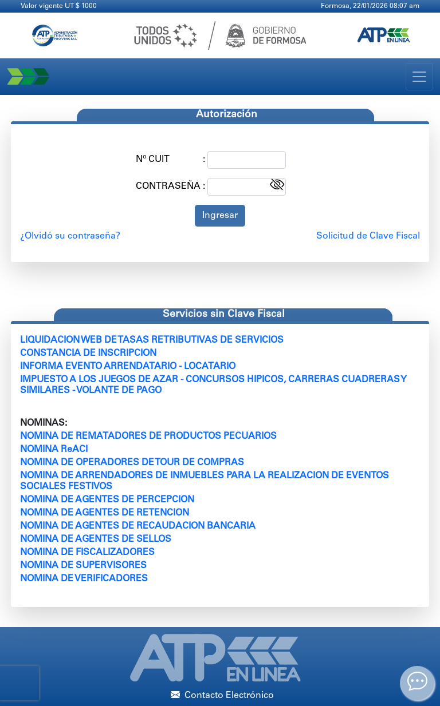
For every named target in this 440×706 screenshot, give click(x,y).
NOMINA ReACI (54, 449)
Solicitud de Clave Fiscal (368, 236)
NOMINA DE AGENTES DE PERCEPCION (107, 500)
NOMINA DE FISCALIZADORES (87, 552)
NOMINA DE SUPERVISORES (83, 565)
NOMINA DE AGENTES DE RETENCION (104, 513)
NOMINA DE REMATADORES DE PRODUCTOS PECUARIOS (148, 436)
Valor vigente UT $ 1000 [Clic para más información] (59, 6)
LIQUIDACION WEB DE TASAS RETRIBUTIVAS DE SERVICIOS (152, 340)
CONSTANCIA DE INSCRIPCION (88, 353)
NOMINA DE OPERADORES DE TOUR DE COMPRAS (132, 462)
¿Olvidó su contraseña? (70, 236)
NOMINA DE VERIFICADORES (84, 579)
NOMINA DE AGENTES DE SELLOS (95, 539)
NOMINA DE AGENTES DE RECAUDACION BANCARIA (138, 526)
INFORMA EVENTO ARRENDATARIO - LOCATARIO (127, 366)
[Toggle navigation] (419, 76)
